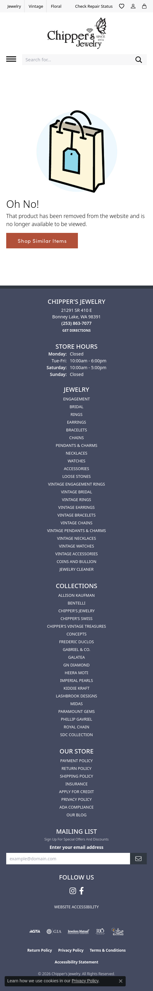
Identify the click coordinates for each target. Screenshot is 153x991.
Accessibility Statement (76, 962)
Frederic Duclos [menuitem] (76, 641)
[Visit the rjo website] (100, 931)
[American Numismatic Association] (117, 931)
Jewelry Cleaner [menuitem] (77, 569)
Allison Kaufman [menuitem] (76, 595)
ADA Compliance (76, 807)
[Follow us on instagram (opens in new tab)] (73, 891)
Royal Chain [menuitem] (76, 727)
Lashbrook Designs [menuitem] (76, 696)
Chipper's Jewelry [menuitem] (76, 610)
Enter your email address (77, 847)
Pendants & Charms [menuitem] (76, 445)
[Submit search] (139, 59)
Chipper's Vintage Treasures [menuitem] (76, 626)
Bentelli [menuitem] (76, 603)
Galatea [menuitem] (76, 657)
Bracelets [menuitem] (76, 430)
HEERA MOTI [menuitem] (76, 672)
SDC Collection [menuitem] (76, 734)
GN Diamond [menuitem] (76, 665)
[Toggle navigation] (11, 59)
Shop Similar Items (42, 240)
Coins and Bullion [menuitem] (77, 561)
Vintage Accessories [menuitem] (76, 554)
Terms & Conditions (108, 950)
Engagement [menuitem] (76, 399)
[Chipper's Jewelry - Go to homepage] (76, 31)
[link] (13, 6)
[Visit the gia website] (54, 931)
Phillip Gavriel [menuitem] (76, 719)
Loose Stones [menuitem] (76, 476)
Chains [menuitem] (76, 437)
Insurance (76, 784)
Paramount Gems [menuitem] (76, 711)
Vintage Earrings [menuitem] (76, 507)
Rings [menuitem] (76, 414)
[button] (121, 6)
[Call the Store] (76, 323)
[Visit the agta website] (34, 931)
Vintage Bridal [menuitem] (76, 492)
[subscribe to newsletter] (138, 858)
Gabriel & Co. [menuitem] (76, 649)
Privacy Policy (76, 799)
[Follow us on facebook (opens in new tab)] (81, 891)
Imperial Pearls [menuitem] (76, 680)
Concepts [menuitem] (76, 634)
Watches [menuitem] (76, 461)
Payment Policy (76, 760)
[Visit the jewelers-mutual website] (78, 931)
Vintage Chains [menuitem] (76, 523)
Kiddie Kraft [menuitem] (77, 688)
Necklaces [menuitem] (77, 453)
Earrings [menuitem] (76, 422)
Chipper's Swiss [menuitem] (76, 618)
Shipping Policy (76, 776)
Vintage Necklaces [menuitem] (76, 538)
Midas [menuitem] (76, 703)
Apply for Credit (76, 791)
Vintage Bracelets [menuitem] (76, 515)
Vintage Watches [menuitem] (76, 546)
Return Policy (76, 768)
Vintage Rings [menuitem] (76, 499)
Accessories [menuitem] (76, 468)
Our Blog (76, 815)
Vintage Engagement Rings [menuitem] (76, 484)
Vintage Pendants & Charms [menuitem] (76, 530)
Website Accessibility (76, 907)
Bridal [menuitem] (76, 406)
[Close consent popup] (121, 981)
